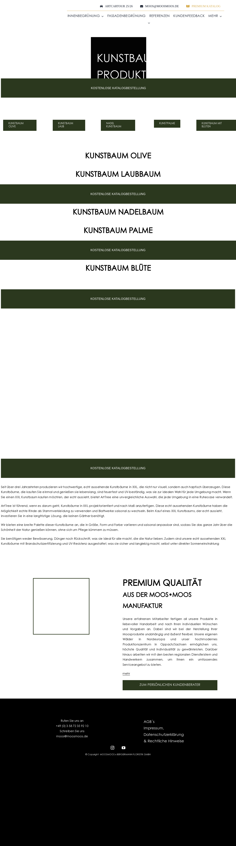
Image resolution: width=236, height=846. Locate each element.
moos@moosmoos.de (72, 736)
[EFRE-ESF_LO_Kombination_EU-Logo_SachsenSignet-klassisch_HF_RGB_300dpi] (118, 765)
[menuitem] (146, 23)
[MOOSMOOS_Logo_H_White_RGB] (118, 799)
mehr (126, 673)
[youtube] (123, 747)
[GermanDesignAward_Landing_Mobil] (118, 551)
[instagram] (112, 747)
